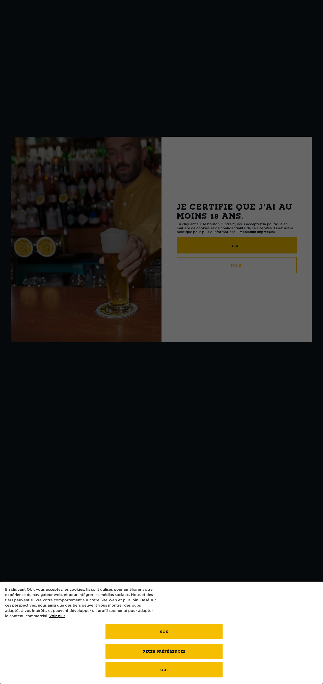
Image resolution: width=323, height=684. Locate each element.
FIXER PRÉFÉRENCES (164, 651)
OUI (236, 246)
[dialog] (161, 632)
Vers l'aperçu (26, 62)
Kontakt (289, 21)
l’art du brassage (85, 21)
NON (236, 265)
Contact (243, 21)
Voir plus (57, 616)
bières (29, 21)
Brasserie (197, 21)
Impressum (247, 232)
